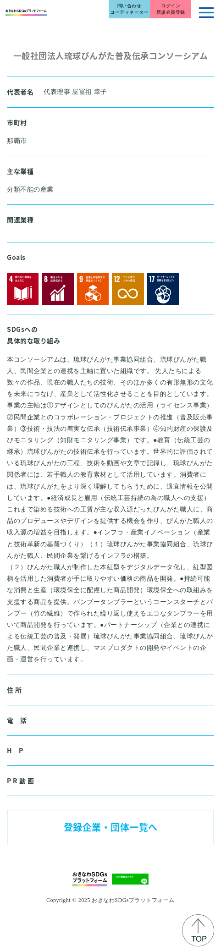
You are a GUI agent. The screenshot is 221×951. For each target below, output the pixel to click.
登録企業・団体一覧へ (111, 827)
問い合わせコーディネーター (129, 9)
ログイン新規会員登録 (170, 9)
